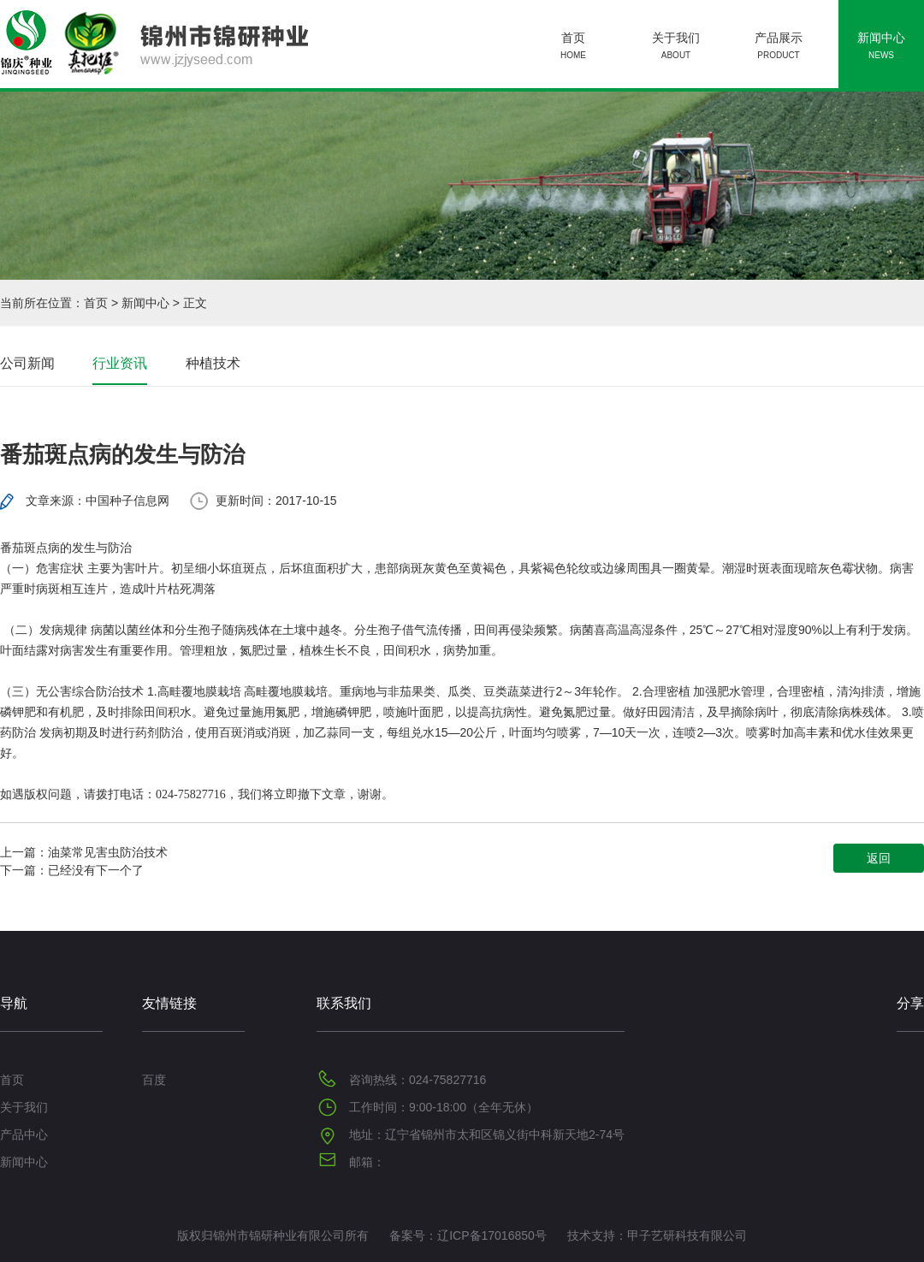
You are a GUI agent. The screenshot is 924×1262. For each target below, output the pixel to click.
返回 (879, 858)
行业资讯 (119, 363)
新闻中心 (881, 47)
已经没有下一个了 (96, 870)
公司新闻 (27, 363)
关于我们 (676, 47)
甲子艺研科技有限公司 (687, 1235)
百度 (154, 1080)
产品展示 (778, 47)
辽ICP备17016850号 (492, 1235)
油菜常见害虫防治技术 (108, 852)
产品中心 (24, 1134)
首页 (573, 47)
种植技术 (213, 363)
